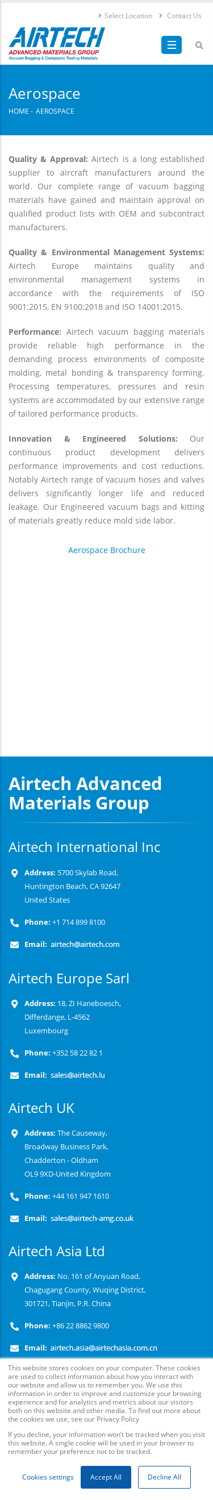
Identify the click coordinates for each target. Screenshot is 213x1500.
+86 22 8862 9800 (80, 1326)
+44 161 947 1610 (80, 1196)
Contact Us (180, 15)
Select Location (124, 15)
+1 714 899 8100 (78, 922)
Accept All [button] (106, 1477)
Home (19, 110)
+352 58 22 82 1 (77, 1053)
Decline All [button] (164, 1477)
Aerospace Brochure (106, 550)
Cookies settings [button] (48, 1477)
